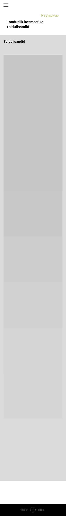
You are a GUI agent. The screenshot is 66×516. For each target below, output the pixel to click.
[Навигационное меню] (6, 5)
